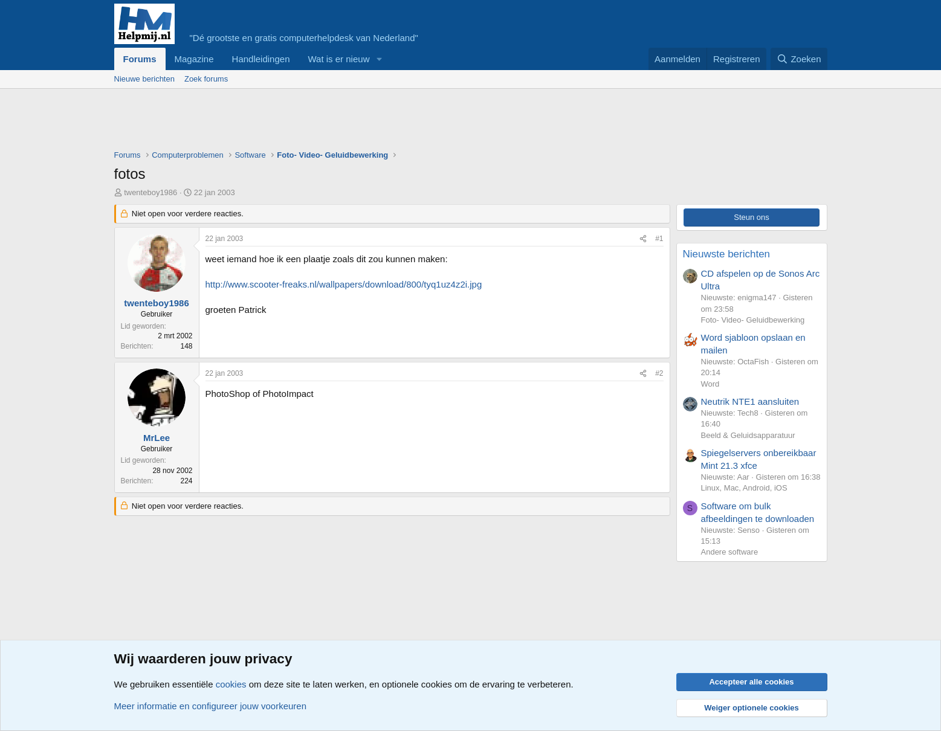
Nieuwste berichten (727, 254)
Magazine (194, 59)
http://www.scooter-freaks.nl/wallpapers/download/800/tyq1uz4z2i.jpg (343, 284)
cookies (231, 684)
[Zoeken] (799, 59)
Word (710, 383)
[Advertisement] (334, 122)
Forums (140, 59)
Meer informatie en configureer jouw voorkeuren (210, 706)
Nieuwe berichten (144, 78)
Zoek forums (206, 78)
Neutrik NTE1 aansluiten (750, 401)
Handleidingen (261, 59)
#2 (659, 373)
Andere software (729, 551)
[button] (378, 59)
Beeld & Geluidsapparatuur (748, 435)
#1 (659, 238)
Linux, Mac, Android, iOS (744, 487)
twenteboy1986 (150, 192)
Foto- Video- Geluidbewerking (753, 319)
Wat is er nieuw (338, 59)
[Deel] (643, 239)
